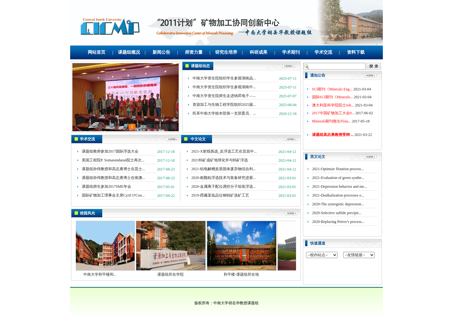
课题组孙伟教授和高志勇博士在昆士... (113, 169)
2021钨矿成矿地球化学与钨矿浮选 (219, 160)
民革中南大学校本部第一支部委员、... (224, 113)
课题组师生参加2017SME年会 (106, 186)
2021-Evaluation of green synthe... (338, 178)
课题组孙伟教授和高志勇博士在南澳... (113, 178)
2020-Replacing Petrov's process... (338, 221)
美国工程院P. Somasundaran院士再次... (113, 160)
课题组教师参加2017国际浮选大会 (110, 151)
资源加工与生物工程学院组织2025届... (224, 104)
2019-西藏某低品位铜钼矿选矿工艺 (220, 195)
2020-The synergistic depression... (338, 204)
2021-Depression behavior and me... (339, 186)
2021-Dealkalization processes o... (338, 195)
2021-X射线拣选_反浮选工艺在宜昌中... (224, 151)
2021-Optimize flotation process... (338, 169)
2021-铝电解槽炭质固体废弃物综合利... (223, 169)
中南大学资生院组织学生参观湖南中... (224, 87)
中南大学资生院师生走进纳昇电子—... (224, 96)
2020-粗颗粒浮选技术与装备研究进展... (223, 178)
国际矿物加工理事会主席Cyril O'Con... (113, 195)
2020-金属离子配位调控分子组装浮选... (223, 186)
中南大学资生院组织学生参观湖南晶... (224, 78)
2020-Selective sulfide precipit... (336, 213)
